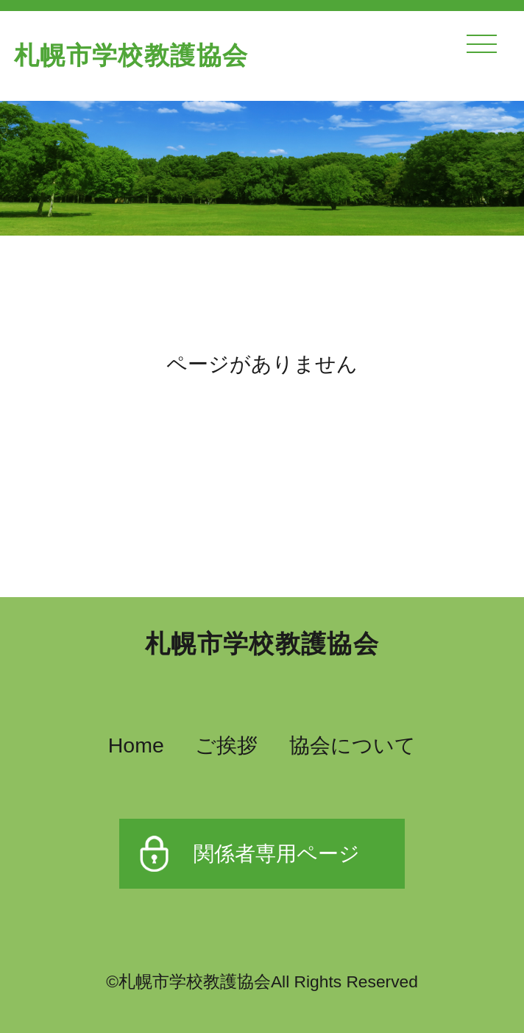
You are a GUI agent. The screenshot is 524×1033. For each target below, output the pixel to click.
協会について (352, 745)
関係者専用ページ (277, 853)
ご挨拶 (226, 745)
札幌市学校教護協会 (131, 55)
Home (136, 745)
